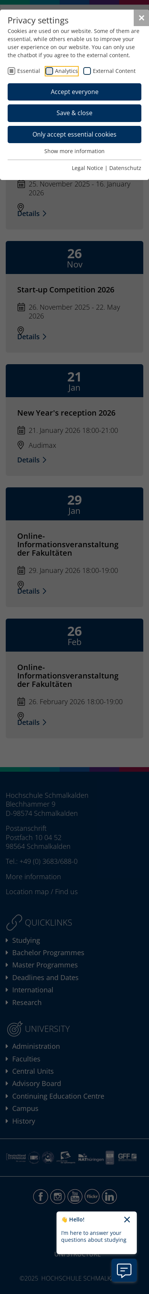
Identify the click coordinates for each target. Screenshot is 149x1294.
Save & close (74, 113)
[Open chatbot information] (124, 1270)
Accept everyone (75, 91)
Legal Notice (87, 168)
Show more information (74, 151)
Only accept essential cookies (74, 134)
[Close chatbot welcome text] (127, 1220)
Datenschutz (125, 168)
